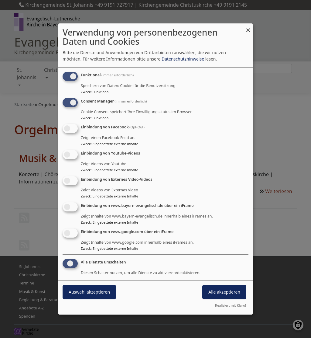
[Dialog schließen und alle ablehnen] (248, 27)
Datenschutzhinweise (183, 59)
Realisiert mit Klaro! (230, 305)
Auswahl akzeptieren (89, 292)
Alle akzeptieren (224, 292)
